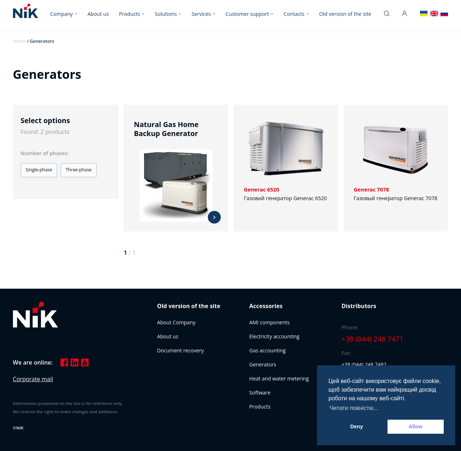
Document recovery (180, 350)
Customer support (247, 13)
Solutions (166, 13)
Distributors (358, 306)
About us (98, 13)
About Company (176, 322)
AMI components (269, 322)
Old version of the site (345, 13)
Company (61, 13)
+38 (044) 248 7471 (372, 339)
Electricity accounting (274, 336)
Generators (262, 364)
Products (129, 13)
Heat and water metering (279, 378)
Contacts (294, 13)
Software (259, 392)
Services (201, 13)
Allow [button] (415, 426)
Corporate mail (33, 379)
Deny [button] (356, 426)
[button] (39, 170)
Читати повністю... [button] (354, 408)
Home (19, 41)
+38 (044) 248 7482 (363, 364)
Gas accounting (267, 350)
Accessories (265, 306)
